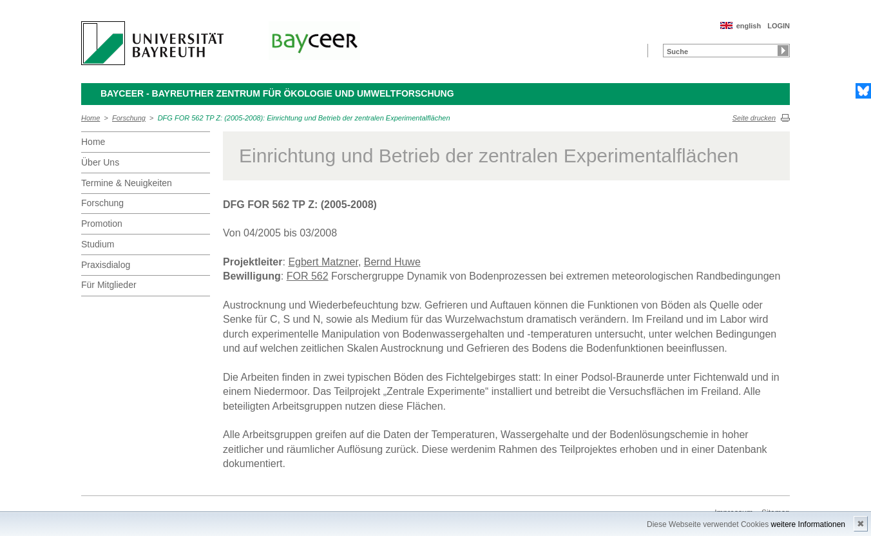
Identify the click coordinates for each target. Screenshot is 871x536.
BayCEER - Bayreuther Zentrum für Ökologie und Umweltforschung (277, 93)
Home (90, 118)
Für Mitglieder (109, 285)
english (748, 26)
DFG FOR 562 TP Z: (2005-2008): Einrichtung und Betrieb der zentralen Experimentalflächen (304, 118)
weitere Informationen (808, 524)
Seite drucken (754, 118)
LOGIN (778, 26)
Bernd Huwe (392, 261)
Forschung (129, 118)
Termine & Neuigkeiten (126, 183)
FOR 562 (308, 276)
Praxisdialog (105, 265)
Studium (97, 244)
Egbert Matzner (323, 261)
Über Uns (100, 162)
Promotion (101, 223)
